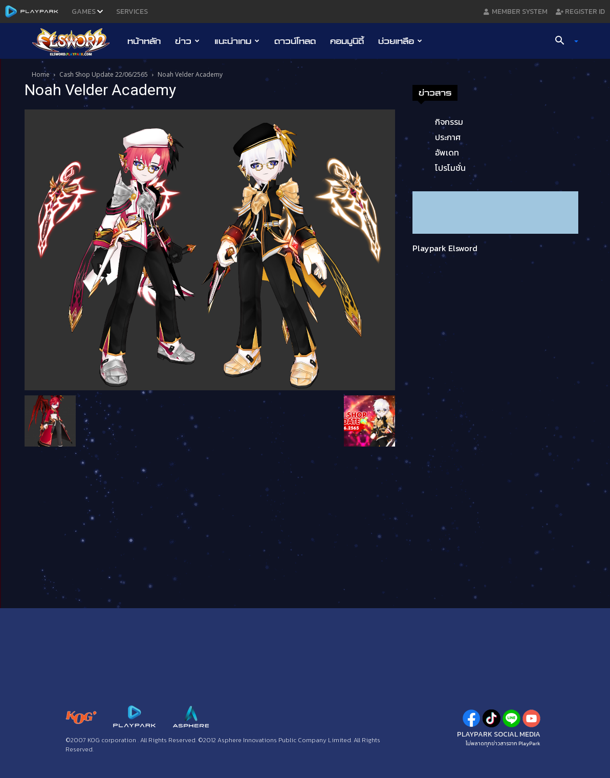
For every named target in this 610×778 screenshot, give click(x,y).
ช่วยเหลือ (400, 41)
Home (41, 74)
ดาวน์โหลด (295, 41)
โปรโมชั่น (450, 168)
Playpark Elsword (444, 248)
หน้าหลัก (144, 41)
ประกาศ (448, 137)
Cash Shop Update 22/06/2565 (103, 74)
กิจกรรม (449, 122)
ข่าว (187, 41)
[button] (563, 41)
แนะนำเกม (236, 41)
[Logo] (76, 41)
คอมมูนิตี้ (347, 41)
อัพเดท (447, 152)
